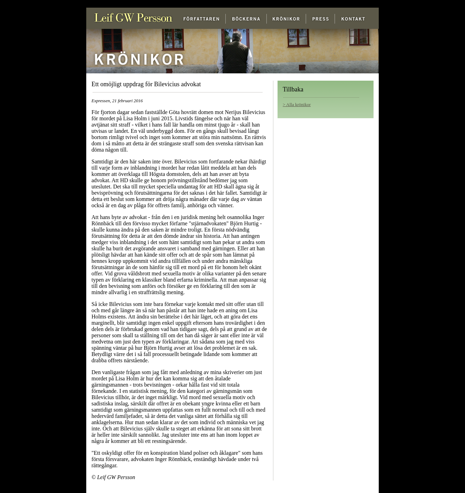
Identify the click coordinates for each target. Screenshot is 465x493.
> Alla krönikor (297, 104)
